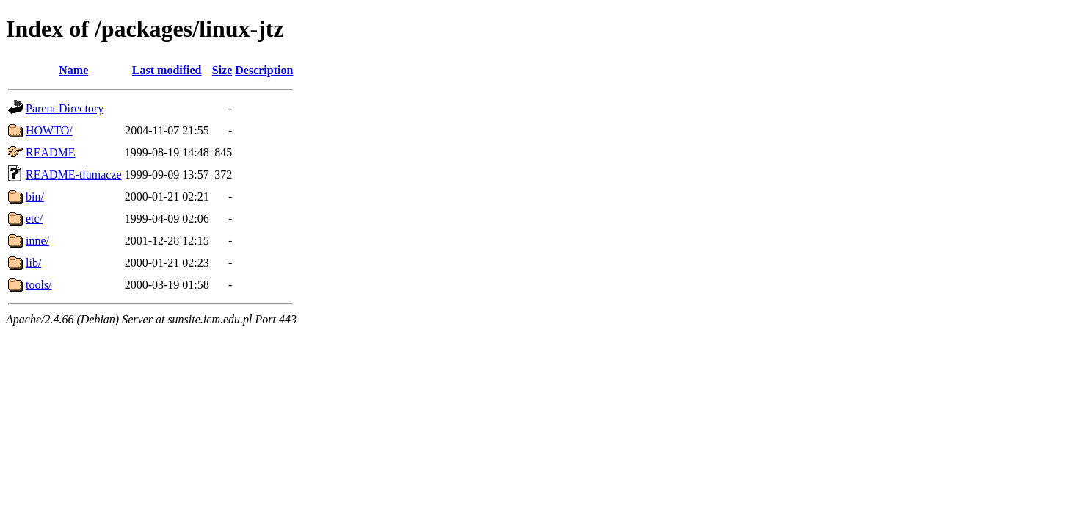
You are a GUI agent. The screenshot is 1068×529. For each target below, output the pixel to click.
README (51, 152)
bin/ (35, 196)
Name (73, 70)
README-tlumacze (74, 174)
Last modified (167, 70)
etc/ (34, 218)
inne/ (37, 240)
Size (222, 70)
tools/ (39, 284)
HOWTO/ (49, 130)
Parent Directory (64, 108)
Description (264, 70)
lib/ (33, 262)
